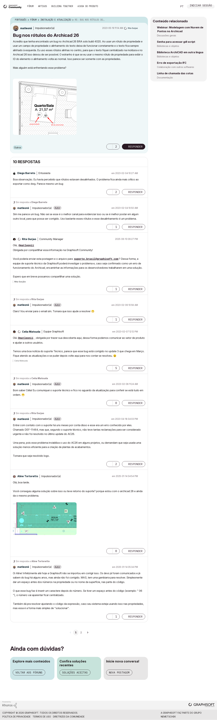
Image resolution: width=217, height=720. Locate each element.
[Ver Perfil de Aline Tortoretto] (27, 476)
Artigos (42, 6)
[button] (45, 107)
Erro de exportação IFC (171, 62)
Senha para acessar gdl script (176, 41)
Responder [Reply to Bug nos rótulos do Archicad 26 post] (135, 146)
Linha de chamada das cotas (175, 73)
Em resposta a (31, 202)
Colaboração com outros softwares (175, 67)
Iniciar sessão (201, 6)
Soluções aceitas (75, 672)
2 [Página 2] (81, 632)
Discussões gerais (166, 35)
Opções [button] (143, 20)
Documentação (165, 77)
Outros (17, 147)
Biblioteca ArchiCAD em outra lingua (180, 52)
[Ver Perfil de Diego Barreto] (26, 173)
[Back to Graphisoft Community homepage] (13, 6)
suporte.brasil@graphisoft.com (96, 259)
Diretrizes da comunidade (69, 716)
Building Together (62, 6)
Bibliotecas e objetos (168, 46)
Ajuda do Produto (88, 6)
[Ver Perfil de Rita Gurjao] (133, 28)
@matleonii (26, 245)
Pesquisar (172, 6)
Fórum (30, 6)
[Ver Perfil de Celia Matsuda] (31, 331)
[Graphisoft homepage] (202, 705)
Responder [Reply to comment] (135, 192)
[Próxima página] (87, 632)
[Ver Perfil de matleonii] (26, 28)
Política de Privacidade (16, 716)
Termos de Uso (42, 716)
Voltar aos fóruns (29, 672)
